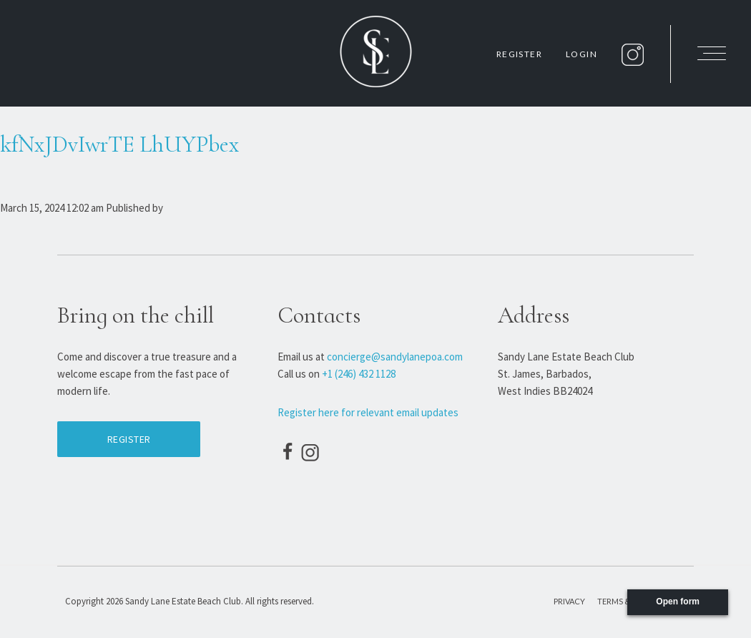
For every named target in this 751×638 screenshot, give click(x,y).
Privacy (569, 601)
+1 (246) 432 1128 (359, 374)
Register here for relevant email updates (368, 412)
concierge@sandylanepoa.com (395, 356)
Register (519, 54)
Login (581, 54)
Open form (678, 602)
